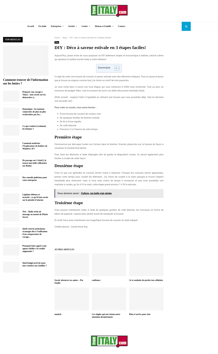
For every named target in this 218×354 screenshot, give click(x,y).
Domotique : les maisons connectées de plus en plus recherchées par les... (34, 112)
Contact (121, 26)
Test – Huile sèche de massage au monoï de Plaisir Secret (35, 214)
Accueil (30, 26)
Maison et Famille (103, 26)
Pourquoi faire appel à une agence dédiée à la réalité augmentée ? (34, 248)
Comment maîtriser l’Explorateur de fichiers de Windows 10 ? (34, 146)
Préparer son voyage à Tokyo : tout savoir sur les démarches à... (34, 95)
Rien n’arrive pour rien (139, 314)
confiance (96, 280)
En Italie (42, 26)
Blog (56, 42)
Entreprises (56, 26)
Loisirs (85, 26)
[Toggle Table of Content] (115, 68)
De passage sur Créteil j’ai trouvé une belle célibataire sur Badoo (34, 163)
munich (57, 314)
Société (71, 26)
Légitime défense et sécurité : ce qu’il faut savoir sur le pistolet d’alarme (35, 197)
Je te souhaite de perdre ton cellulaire (146, 280)
